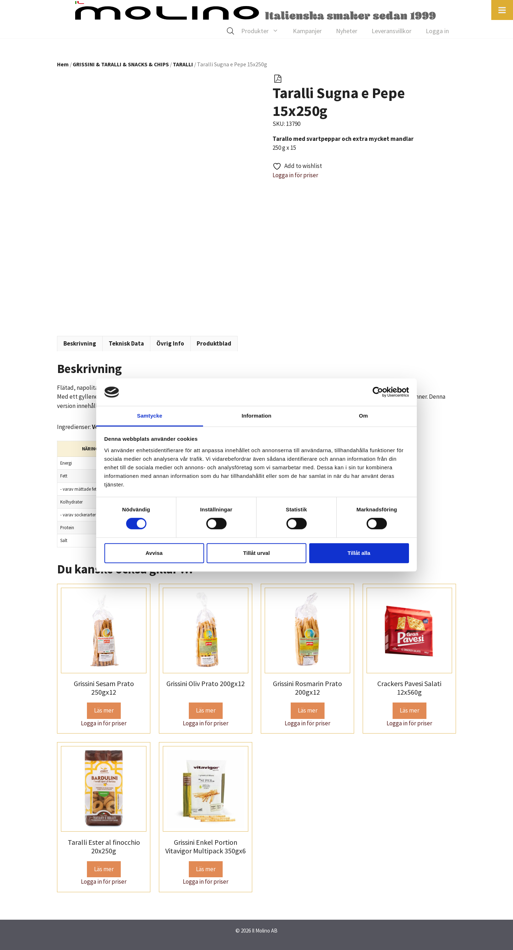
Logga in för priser (295, 175)
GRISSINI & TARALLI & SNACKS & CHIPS (121, 64)
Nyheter (346, 31)
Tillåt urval (256, 553)
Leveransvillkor (391, 31)
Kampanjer (307, 31)
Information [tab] (256, 416)
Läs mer (104, 710)
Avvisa (154, 553)
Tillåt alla (359, 553)
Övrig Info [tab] (170, 343)
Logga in (437, 31)
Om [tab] (363, 416)
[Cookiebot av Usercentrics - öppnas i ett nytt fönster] (378, 392)
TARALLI (183, 64)
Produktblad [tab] (214, 343)
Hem (63, 64)
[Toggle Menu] (502, 10)
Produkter (263, 31)
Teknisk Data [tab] (126, 343)
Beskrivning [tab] (79, 343)
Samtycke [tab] (149, 416)
